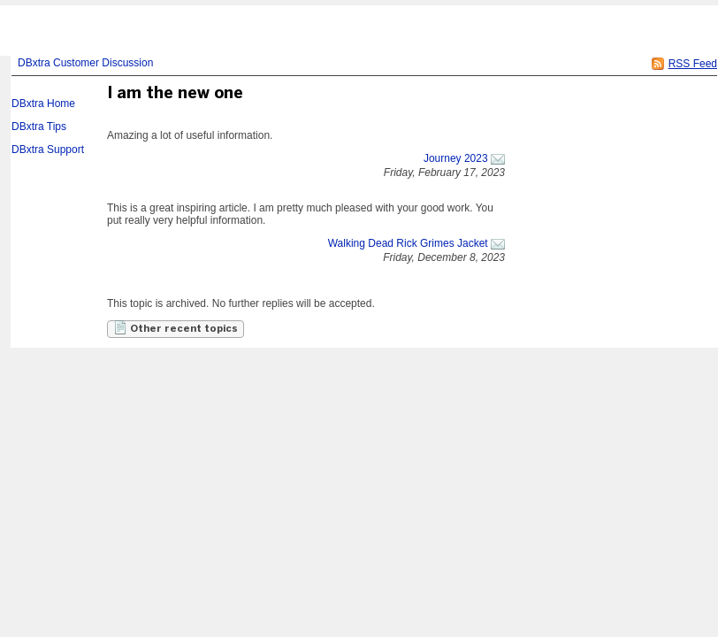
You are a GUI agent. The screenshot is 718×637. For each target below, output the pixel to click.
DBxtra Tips (38, 126)
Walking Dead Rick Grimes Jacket (408, 243)
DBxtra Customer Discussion (85, 63)
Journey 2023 (456, 158)
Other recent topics (175, 327)
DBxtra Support (47, 149)
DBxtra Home (43, 103)
